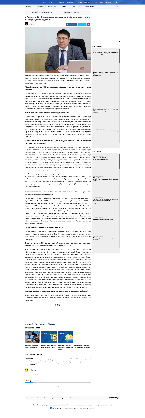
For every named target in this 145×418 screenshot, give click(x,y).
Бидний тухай (30, 398)
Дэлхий (94, 2)
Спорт (80, 2)
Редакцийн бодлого (43, 398)
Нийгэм (87, 2)
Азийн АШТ (65, 6)
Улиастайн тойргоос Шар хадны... (42, 12)
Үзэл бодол (71, 2)
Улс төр (51, 2)
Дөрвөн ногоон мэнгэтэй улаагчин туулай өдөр (48, 346)
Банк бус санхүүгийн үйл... (71, 12)
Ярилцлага (40, 6)
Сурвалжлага (52, 6)
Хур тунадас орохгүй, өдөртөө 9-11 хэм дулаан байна (65, 347)
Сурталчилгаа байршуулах (59, 398)
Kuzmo (31, 23)
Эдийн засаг (60, 2)
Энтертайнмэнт (105, 2)
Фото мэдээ (76, 6)
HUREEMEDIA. (91, 408)
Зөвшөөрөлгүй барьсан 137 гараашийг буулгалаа (82, 346)
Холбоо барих (74, 398)
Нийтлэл (28, 6)
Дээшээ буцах (114, 398)
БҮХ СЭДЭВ (116, 6)
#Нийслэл (51, 324)
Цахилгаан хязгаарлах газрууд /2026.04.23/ (31, 346)
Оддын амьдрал (90, 6)
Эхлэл (44, 2)
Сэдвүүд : (28, 324)
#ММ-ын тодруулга (39, 324)
